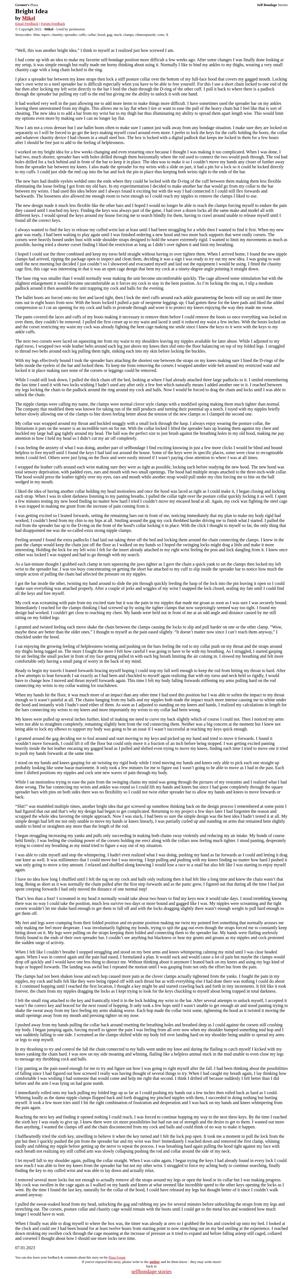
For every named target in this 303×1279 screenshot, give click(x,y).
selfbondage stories (151, 1271)
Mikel (28, 18)
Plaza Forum (116, 1257)
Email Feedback (26, 24)
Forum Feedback (53, 24)
